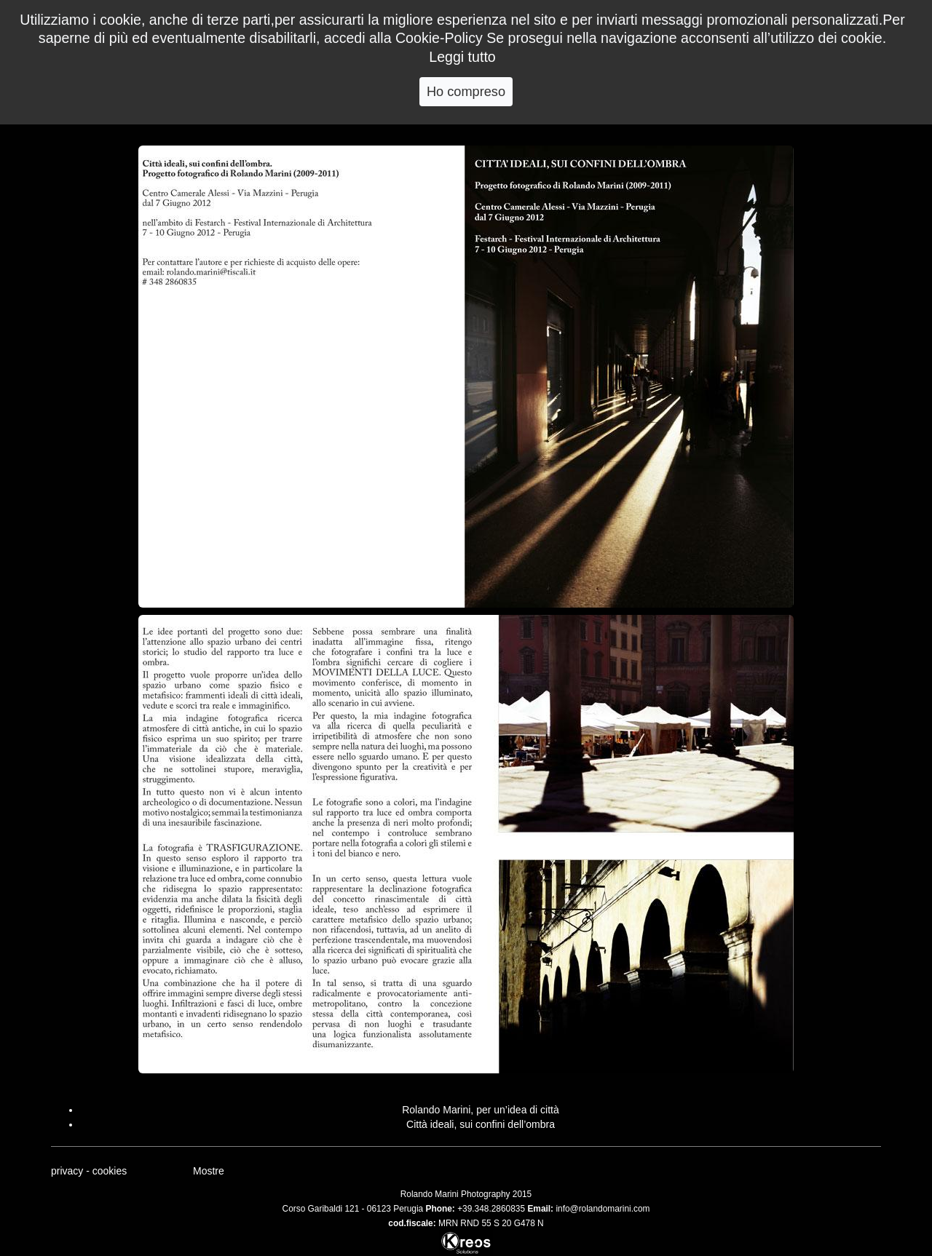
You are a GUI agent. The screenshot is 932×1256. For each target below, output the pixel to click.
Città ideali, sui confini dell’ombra (480, 1124)
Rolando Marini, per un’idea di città (480, 1110)
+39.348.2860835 (491, 1209)
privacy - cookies (89, 1171)
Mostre (208, 1171)
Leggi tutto (462, 57)
